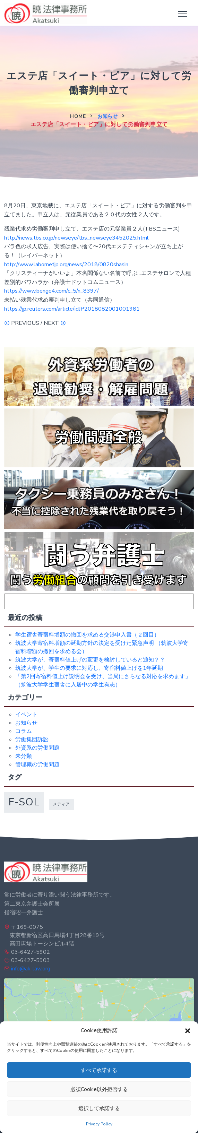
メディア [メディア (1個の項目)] (61, 804)
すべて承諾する (99, 1070)
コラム (23, 731)
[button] (187, 1030)
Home (78, 116)
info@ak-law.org (30, 968)
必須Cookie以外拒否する (99, 1089)
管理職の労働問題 (37, 764)
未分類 (23, 756)
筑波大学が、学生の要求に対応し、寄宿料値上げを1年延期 (89, 668)
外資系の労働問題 (37, 748)
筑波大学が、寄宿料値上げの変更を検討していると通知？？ (90, 660)
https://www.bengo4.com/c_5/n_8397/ (51, 291)
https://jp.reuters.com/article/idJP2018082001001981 (72, 309)
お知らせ (107, 116)
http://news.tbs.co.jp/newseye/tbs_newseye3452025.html (76, 238)
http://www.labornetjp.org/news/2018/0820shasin (66, 264)
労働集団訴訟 (32, 739)
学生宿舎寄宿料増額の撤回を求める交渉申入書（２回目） (87, 635)
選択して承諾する (99, 1108)
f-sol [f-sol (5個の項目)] (24, 802)
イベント (26, 714)
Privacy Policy (99, 1124)
